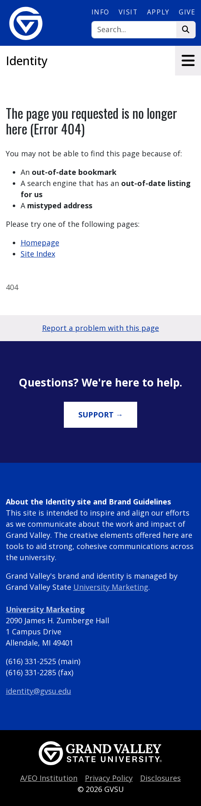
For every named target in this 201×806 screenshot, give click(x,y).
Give (187, 11)
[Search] (134, 30)
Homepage (40, 242)
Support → (100, 414)
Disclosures (160, 778)
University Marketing (110, 587)
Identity (27, 60)
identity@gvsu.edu (38, 691)
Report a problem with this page (100, 328)
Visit (128, 11)
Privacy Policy (109, 778)
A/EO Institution (48, 778)
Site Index (38, 254)
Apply (158, 11)
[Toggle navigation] (188, 60)
